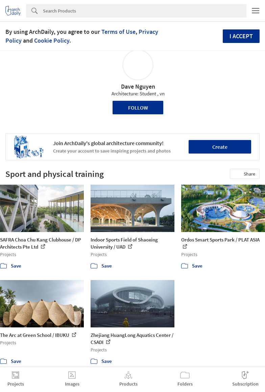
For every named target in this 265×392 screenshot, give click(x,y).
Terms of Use (118, 32)
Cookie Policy (51, 40)
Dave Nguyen (138, 86)
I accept (241, 36)
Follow (138, 107)
